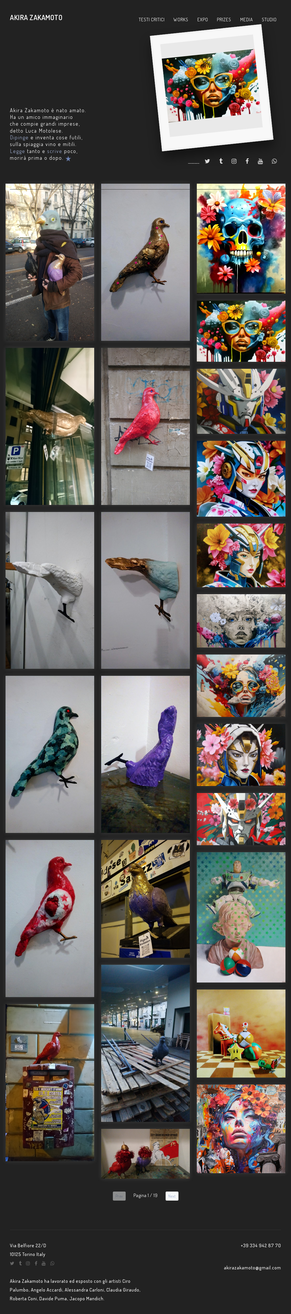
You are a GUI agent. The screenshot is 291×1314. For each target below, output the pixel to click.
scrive (54, 151)
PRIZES (224, 19)
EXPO (202, 19)
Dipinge (19, 137)
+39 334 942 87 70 (261, 1245)
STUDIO (269, 19)
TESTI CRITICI (152, 19)
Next (172, 1196)
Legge (17, 151)
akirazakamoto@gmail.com (252, 1268)
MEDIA (246, 19)
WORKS (180, 19)
